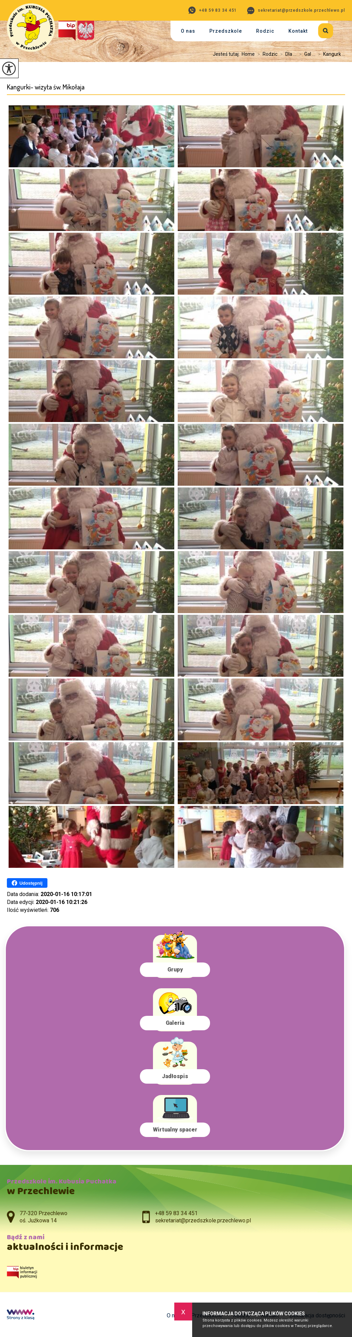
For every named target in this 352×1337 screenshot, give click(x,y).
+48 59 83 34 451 (212, 10)
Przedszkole (225, 31)
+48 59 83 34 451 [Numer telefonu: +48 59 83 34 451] (176, 1213)
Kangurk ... (330, 54)
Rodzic (265, 31)
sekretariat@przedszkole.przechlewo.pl (296, 10)
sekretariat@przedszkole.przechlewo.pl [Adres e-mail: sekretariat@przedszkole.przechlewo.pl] (203, 1220)
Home (248, 54)
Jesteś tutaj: (227, 54)
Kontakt (298, 31)
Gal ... (305, 54)
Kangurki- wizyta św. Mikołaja (46, 87)
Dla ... (286, 54)
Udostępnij (27, 883)
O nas (188, 31)
